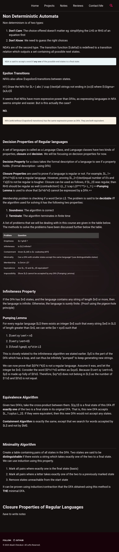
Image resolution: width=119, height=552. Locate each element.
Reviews (78, 5)
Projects (49, 5)
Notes (64, 5)
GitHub (18, 540)
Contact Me (96, 5)
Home (35, 5)
